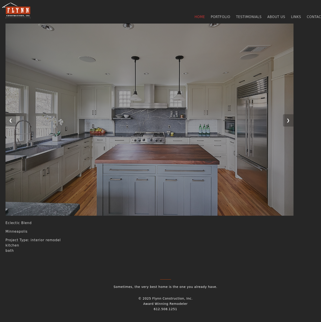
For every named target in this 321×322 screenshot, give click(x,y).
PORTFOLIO (220, 17)
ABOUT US (276, 17)
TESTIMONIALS (248, 17)
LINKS (296, 17)
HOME (200, 17)
